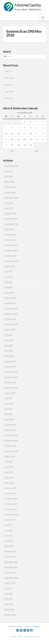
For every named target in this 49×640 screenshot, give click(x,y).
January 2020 (10, 366)
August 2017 (10, 519)
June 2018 (9, 467)
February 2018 (10, 488)
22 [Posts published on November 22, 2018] (24, 139)
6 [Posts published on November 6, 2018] (12, 128)
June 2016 (9, 593)
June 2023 (9, 203)
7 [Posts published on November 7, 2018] (18, 128)
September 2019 (11, 387)
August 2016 (10, 583)
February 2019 (10, 424)
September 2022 (11, 224)
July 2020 (8, 335)
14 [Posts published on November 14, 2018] (18, 133)
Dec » (37, 151)
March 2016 (9, 609)
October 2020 (10, 319)
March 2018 (9, 483)
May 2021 (9, 282)
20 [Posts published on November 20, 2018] (12, 139)
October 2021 (10, 256)
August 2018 (10, 456)
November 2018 (11, 440)
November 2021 (11, 250)
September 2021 (11, 261)
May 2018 (9, 472)
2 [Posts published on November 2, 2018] (30, 122)
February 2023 (10, 213)
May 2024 (9, 171)
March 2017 (9, 546)
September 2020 (11, 324)
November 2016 (11, 567)
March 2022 (9, 229)
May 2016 (9, 599)
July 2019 (8, 398)
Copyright (35, 626)
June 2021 (9, 277)
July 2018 (8, 461)
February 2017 (10, 551)
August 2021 (10, 266)
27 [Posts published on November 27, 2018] (12, 145)
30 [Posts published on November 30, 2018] (31, 145)
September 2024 (11, 166)
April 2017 (9, 541)
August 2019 (10, 393)
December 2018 (11, 435)
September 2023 (11, 197)
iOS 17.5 (9, 85)
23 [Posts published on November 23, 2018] (31, 139)
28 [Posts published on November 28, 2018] (18, 145)
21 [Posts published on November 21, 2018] (18, 139)
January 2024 (10, 192)
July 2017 (8, 525)
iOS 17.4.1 (9, 91)
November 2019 (11, 377)
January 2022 (10, 240)
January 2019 (10, 430)
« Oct (12, 151)
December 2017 (11, 498)
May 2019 (9, 409)
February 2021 (10, 298)
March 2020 (9, 356)
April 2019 (9, 414)
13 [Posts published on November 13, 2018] (12, 133)
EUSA (26, 626)
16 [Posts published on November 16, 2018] (31, 133)
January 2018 (10, 493)
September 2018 (11, 451)
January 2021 (10, 303)
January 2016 (10, 615)
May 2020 (9, 345)
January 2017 (10, 556)
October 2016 (10, 572)
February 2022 (10, 234)
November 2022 (11, 218)
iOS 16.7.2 (9, 78)
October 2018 (10, 446)
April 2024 (9, 176)
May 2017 (9, 535)
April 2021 (9, 287)
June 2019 (9, 403)
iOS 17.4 (9, 98)
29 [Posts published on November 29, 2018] (24, 145)
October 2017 (10, 509)
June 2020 (9, 340)
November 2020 (11, 314)
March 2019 (9, 419)
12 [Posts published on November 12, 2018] (6, 133)
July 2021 (8, 271)
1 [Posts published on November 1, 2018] (24, 122)
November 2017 (11, 504)
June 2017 (9, 530)
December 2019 (11, 372)
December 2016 (11, 562)
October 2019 (10, 382)
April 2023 (9, 208)
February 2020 (10, 361)
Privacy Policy (16, 626)
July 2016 (8, 588)
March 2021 (9, 292)
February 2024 (10, 187)
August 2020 (10, 329)
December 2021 (11, 245)
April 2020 (9, 350)
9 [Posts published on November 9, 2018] (30, 128)
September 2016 (11, 578)
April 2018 (9, 477)
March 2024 (9, 182)
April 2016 (9, 604)
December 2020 (11, 308)
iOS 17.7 (9, 71)
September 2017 (11, 514)
